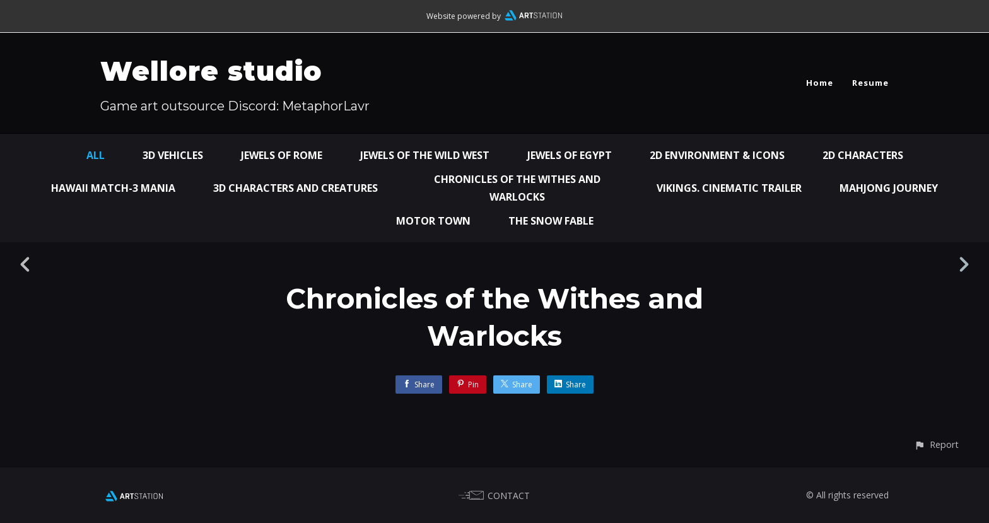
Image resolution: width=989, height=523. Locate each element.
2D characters (862, 155)
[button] (936, 444)
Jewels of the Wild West (424, 155)
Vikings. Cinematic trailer (729, 188)
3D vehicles (173, 155)
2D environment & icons (717, 155)
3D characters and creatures (295, 188)
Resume (870, 82)
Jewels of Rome (281, 155)
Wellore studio (211, 71)
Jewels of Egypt (569, 155)
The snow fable (551, 221)
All (95, 155)
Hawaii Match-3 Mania (113, 188)
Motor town (433, 221)
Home (819, 82)
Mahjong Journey (889, 188)
